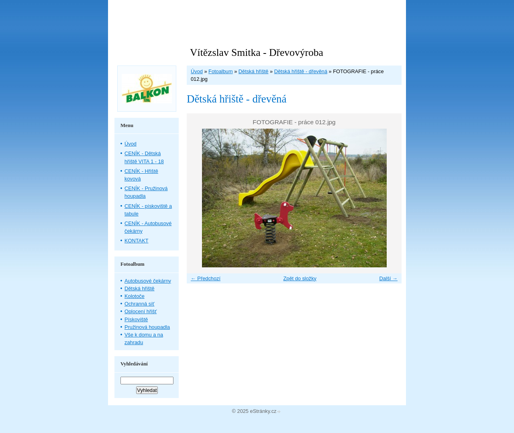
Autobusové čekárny (147, 281)
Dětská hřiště (254, 71)
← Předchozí (205, 278)
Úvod (197, 71)
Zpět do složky (299, 278)
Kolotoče (134, 296)
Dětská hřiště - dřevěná (300, 71)
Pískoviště (136, 319)
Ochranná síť (139, 304)
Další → (388, 278)
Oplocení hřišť (140, 311)
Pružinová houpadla (147, 327)
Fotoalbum (220, 71)
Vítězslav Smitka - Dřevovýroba (256, 52)
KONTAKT (136, 241)
